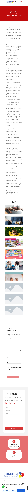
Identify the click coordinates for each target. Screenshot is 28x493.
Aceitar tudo (21, 490)
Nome (8, 352)
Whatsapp (14, 444)
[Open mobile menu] (17, 2)
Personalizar (5, 490)
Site (7, 362)
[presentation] (15, 373)
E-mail (8, 357)
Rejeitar (13, 490)
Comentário (9, 338)
